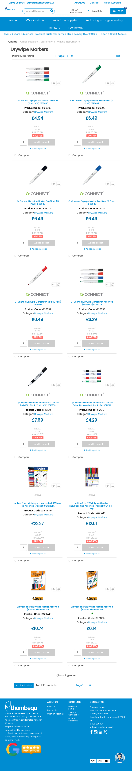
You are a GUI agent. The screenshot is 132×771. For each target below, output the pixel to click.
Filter (117, 55)
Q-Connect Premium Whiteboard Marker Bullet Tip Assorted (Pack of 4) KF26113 (92, 404)
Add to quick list (38, 148)
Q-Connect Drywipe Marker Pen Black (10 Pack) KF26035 (38, 202)
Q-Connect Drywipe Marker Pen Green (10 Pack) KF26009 (91, 102)
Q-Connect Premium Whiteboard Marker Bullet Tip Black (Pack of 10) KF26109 (38, 404)
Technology (75, 27)
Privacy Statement (73, 719)
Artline (38, 495)
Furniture (54, 27)
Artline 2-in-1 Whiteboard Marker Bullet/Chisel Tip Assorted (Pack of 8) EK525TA (37, 504)
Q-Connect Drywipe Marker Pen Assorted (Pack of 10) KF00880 (38, 102)
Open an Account (55, 714)
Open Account (112, 2)
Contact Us (52, 710)
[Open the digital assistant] (120, 758)
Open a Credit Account (114, 34)
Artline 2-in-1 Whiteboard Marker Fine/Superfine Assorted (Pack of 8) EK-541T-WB (92, 506)
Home (13, 20)
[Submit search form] (51, 10)
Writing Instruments (68, 41)
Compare (21, 155)
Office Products (34, 20)
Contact (94, 2)
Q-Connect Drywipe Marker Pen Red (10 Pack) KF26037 (38, 303)
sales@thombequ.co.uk (40, 2)
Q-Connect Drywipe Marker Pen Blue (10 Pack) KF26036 (91, 202)
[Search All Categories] (38, 11)
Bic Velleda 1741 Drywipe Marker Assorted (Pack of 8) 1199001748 (38, 608)
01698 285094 (17, 2)
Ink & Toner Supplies (65, 20)
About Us (79, 2)
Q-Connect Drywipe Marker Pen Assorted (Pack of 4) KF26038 (92, 303)
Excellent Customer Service (50, 34)
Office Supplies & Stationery (36, 41)
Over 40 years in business (18, 34)
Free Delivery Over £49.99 (82, 34)
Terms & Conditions (73, 713)
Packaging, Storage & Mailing (104, 20)
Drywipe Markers (43, 112)
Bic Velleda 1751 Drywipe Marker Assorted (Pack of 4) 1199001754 (92, 608)
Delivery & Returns (72, 707)
